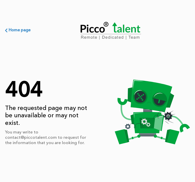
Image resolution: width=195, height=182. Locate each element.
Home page (17, 30)
